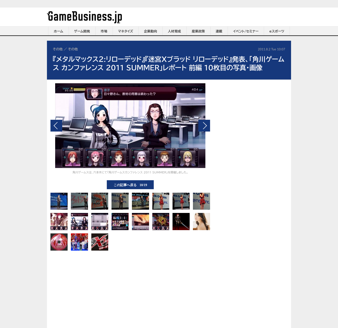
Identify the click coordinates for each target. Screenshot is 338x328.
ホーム (58, 31)
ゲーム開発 (82, 31)
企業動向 (150, 31)
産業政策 (198, 31)
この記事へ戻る (130, 184)
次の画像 (204, 126)
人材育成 (174, 31)
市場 (104, 31)
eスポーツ (276, 31)
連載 (219, 31)
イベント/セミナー (246, 31)
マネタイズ (125, 31)
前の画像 (56, 126)
